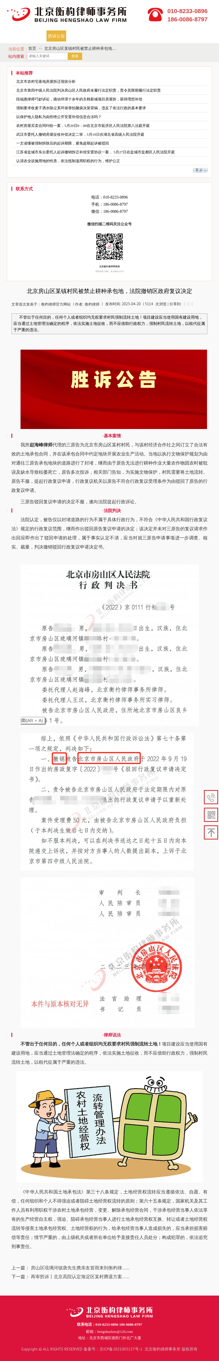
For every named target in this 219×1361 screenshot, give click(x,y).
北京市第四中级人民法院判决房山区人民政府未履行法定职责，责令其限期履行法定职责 (88, 90)
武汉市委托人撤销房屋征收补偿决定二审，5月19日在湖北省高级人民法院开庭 (80, 134)
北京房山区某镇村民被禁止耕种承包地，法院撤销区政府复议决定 (80, 49)
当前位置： (18, 48)
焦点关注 (126, 36)
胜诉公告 (56, 36)
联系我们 (195, 36)
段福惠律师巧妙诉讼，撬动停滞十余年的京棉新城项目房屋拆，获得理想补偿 (79, 99)
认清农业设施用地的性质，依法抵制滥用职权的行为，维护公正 (68, 161)
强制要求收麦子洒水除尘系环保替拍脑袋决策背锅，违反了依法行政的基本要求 (81, 108)
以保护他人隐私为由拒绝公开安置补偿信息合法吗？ (59, 117)
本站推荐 (24, 73)
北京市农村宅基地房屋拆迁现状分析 (46, 81)
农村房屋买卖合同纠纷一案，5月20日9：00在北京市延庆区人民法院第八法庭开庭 (83, 125)
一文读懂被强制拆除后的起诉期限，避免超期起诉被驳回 (62, 143)
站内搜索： (18, 56)
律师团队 (33, 36)
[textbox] (47, 56)
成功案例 (102, 36)
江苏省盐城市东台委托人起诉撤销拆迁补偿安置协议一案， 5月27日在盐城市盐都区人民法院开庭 (95, 152)
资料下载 (149, 36)
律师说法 (172, 36)
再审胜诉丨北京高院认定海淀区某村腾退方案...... (80, 1276)
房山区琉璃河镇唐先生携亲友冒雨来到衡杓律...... (80, 1268)
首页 (14, 36)
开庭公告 (79, 36)
